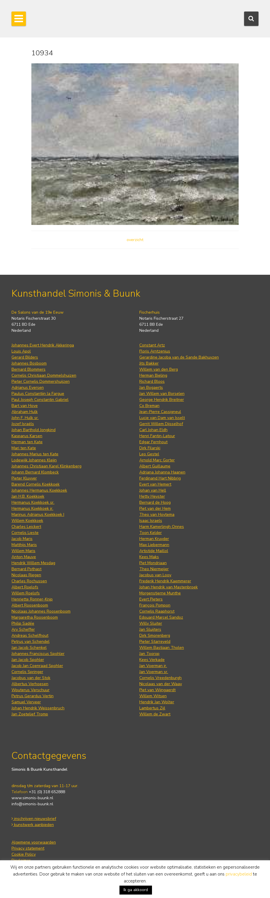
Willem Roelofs (26, 593)
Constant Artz (152, 345)
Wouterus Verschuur (31, 690)
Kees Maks (149, 557)
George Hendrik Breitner (161, 399)
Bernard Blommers (28, 369)
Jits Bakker (149, 363)
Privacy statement (28, 848)
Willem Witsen (153, 696)
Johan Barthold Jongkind (34, 430)
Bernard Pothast (26, 569)
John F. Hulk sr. (25, 417)
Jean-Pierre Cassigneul (160, 411)
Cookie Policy (24, 854)
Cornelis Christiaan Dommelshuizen (44, 375)
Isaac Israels (150, 520)
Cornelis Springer (27, 672)
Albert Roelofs (25, 587)
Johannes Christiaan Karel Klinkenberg (46, 466)
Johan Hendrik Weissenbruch (38, 708)
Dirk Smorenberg (154, 635)
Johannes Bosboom (29, 363)
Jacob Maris (22, 538)
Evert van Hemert (155, 484)
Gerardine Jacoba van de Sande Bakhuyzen (179, 357)
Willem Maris (23, 551)
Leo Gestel (149, 454)
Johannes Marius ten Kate (35, 454)
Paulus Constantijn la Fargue (38, 393)
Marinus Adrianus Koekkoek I (38, 514)
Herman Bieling (153, 375)
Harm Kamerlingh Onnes (161, 526)
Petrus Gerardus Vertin (33, 696)
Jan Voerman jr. (153, 665)
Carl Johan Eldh (153, 430)
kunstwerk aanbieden (33, 824)
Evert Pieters (151, 599)
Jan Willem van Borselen (162, 393)
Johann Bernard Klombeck (35, 472)
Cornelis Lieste (25, 532)
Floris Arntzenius (154, 351)
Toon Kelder (150, 532)
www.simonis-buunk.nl (32, 798)
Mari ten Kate (24, 448)
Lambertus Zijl (152, 708)
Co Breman (149, 405)
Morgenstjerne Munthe (160, 593)
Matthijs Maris (24, 544)
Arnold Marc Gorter (157, 460)
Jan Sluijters (150, 629)
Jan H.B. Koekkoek (28, 496)
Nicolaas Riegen (26, 575)
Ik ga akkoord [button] (135, 890)
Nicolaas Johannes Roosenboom (41, 611)
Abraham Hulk (25, 411)
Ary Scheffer (23, 629)
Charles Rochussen (29, 581)
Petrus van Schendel (31, 641)
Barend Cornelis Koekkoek (36, 484)
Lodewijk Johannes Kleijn (34, 460)
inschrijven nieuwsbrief (34, 818)
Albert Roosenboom (30, 605)
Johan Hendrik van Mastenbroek (168, 587)
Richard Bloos (152, 381)
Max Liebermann (154, 544)
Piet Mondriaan (153, 563)
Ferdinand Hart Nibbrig (160, 478)
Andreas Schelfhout (30, 635)
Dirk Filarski (149, 448)
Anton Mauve (24, 557)
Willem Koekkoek (27, 520)
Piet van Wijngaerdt (157, 690)
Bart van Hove (25, 405)
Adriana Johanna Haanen (162, 472)
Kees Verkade (152, 659)
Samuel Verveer (26, 702)
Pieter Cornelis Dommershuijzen (41, 381)
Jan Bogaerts (151, 387)
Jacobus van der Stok (31, 678)
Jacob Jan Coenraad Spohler (37, 665)
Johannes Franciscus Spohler (38, 653)
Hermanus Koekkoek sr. (33, 502)
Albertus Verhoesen (30, 684)
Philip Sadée (23, 623)
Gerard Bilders (25, 357)
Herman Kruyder (154, 538)
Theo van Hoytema (156, 514)
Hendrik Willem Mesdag (33, 563)
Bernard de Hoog (155, 502)
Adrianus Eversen (28, 387)
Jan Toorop (149, 653)
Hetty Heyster (152, 496)
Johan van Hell (152, 490)
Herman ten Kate (27, 442)
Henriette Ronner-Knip (32, 599)
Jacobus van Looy (155, 575)
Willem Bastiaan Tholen (161, 647)
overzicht (135, 240)
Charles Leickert (26, 526)
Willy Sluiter (150, 623)
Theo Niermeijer (154, 569)
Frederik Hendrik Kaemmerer (165, 581)
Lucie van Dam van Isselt (162, 417)
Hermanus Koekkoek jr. (32, 508)
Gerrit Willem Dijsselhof (161, 424)
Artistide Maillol (153, 551)
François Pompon (154, 605)
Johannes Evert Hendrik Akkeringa (43, 345)
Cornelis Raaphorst (156, 611)
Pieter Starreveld (154, 641)
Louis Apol (21, 351)
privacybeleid (239, 874)
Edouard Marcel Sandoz (161, 617)
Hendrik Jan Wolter (156, 702)
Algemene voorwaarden (34, 842)
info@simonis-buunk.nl (32, 804)
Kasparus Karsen (27, 436)
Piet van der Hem (155, 508)
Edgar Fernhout (153, 442)
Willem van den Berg (158, 369)
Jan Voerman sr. (153, 672)
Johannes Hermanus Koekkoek (39, 490)
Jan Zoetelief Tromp (30, 714)
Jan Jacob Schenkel (29, 647)
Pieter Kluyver (24, 478)
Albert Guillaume (154, 466)
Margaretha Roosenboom (35, 617)
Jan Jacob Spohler (28, 659)
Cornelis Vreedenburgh (160, 678)
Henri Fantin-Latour (157, 436)
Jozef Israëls (23, 424)
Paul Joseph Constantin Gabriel (40, 399)
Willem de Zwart (154, 714)
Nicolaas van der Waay (160, 684)
